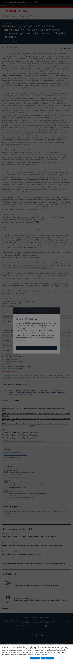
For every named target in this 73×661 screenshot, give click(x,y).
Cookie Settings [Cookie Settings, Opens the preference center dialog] (24, 658)
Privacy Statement (42, 654)
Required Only (34, 658)
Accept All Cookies (47, 658)
